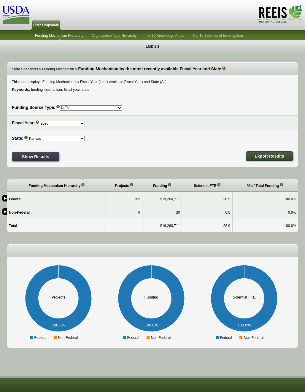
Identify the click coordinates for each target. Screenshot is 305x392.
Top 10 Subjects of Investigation (218, 36)
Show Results (35, 156)
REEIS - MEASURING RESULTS (279, 14)
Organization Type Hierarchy (114, 36)
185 (137, 199)
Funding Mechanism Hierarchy (59, 36)
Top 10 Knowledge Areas (165, 36)
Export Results (269, 156)
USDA (16, 15)
